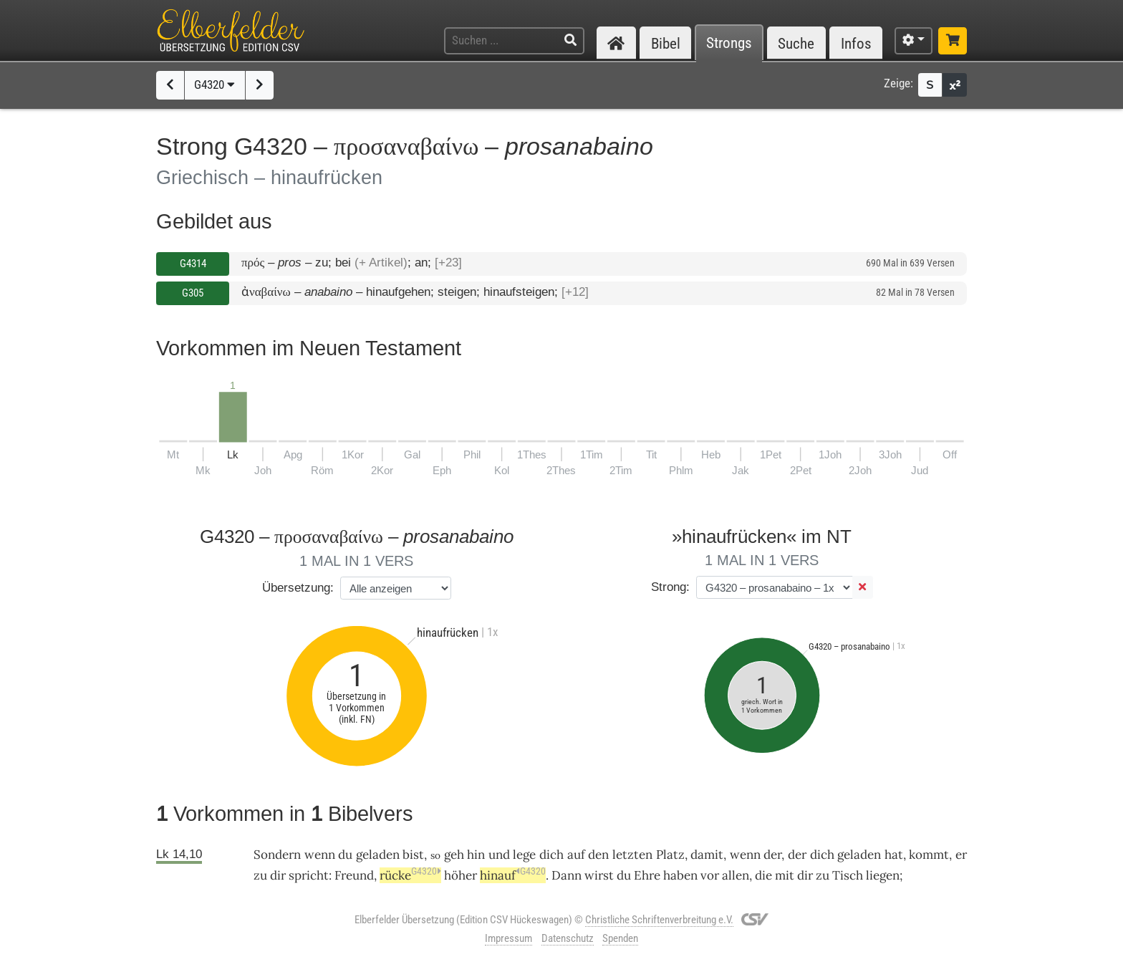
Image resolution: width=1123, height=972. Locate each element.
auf (576, 854)
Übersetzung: (298, 588)
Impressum (508, 938)
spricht (309, 875)
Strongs (729, 43)
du (624, 875)
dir (278, 875)
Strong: (670, 587)
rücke (410, 875)
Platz (670, 854)
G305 (192, 293)
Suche (796, 43)
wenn (319, 854)
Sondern (277, 854)
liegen (883, 875)
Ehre (647, 875)
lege (524, 854)
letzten (632, 854)
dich (822, 854)
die (763, 875)
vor (709, 875)
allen (735, 875)
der (797, 854)
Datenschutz (567, 938)
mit (784, 875)
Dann (566, 875)
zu (822, 875)
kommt (929, 854)
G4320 (214, 84)
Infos (856, 43)
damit (706, 854)
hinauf (513, 875)
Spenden (620, 938)
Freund (354, 875)
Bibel (665, 43)
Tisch (847, 875)
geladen (378, 854)
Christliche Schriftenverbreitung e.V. (659, 919)
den (598, 854)
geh (454, 854)
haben (680, 875)
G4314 (193, 263)
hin (476, 854)
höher (460, 875)
